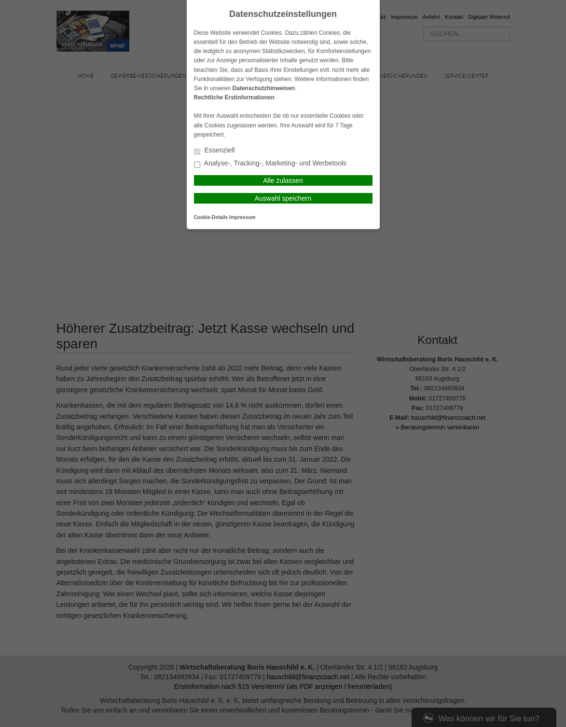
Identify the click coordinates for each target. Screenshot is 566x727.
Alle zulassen (283, 180)
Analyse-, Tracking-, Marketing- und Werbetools (270, 164)
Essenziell (214, 151)
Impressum (242, 217)
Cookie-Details (211, 217)
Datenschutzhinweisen (264, 88)
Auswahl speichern (283, 198)
